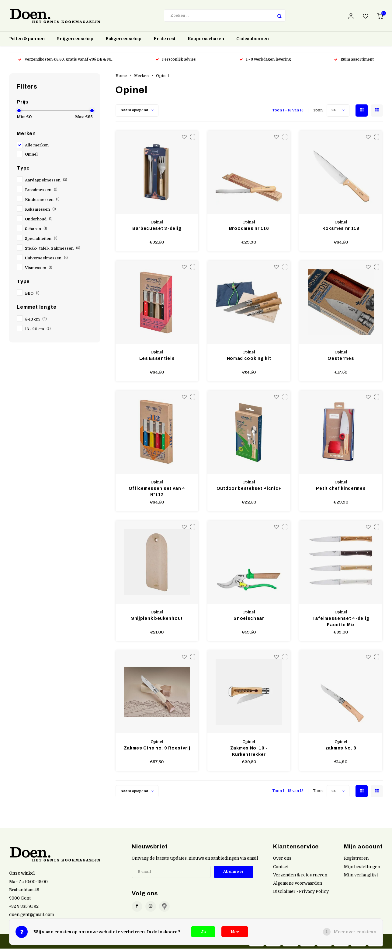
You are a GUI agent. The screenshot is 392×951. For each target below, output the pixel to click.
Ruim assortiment (354, 62)
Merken (141, 78)
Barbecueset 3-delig (157, 230)
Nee (235, 931)
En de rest (164, 41)
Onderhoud (39, 221)
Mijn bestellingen (362, 869)
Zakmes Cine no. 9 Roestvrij (157, 750)
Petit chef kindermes (341, 490)
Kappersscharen (206, 41)
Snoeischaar (249, 620)
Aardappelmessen (46, 182)
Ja (203, 931)
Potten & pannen (27, 41)
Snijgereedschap (75, 41)
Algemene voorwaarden (297, 885)
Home (121, 78)
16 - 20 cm (38, 331)
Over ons (282, 860)
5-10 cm (36, 321)
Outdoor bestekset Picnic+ (249, 490)
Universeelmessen (46, 260)
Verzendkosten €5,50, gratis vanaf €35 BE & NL (65, 62)
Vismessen (38, 270)
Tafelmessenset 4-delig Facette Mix (340, 623)
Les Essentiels (157, 360)
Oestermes (341, 360)
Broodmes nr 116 (249, 230)
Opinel (31, 156)
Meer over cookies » (355, 931)
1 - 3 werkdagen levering (265, 62)
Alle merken (37, 147)
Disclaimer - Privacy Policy (301, 893)
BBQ (32, 296)
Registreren (356, 860)
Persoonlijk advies (176, 62)
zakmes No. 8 (340, 750)
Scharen (36, 231)
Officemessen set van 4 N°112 (157, 493)
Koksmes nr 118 (340, 230)
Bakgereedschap (123, 41)
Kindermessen (42, 202)
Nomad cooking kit (249, 360)
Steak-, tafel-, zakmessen (52, 250)
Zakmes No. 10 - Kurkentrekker (249, 753)
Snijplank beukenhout (157, 620)
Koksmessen (40, 211)
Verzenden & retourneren (300, 877)
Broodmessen (41, 192)
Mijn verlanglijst (361, 877)
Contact (281, 869)
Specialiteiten (41, 241)
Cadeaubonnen (252, 41)
